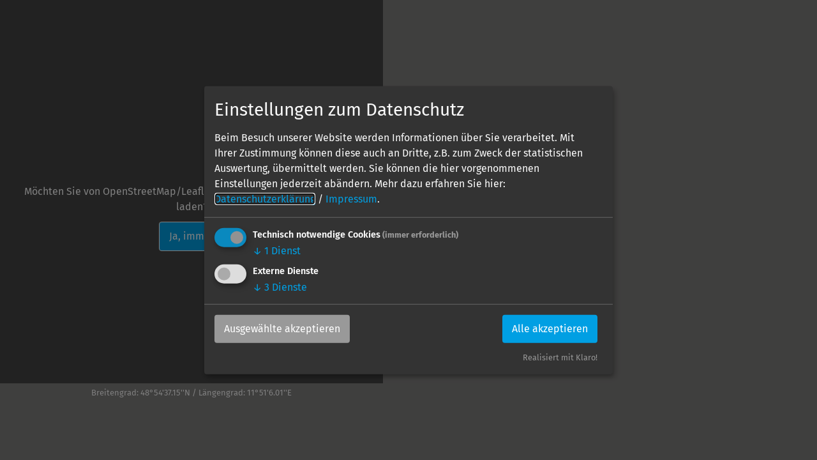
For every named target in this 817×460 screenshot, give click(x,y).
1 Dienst (277, 251)
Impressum (351, 199)
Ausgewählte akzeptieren (282, 329)
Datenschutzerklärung (264, 199)
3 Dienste (280, 287)
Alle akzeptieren (550, 329)
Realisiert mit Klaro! (560, 357)
